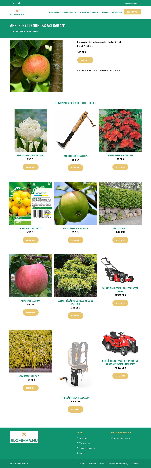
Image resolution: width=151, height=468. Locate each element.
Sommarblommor (89, 12)
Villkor (102, 463)
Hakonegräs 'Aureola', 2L (31, 376)
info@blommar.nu (132, 3)
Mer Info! (85, 60)
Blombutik (132, 12)
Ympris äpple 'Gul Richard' (75, 228)
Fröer (97, 42)
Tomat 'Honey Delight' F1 (30, 228)
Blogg (105, 12)
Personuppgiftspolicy (118, 463)
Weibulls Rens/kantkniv (75, 155)
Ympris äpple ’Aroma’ (30, 300)
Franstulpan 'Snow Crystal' (30, 155)
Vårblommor (69, 12)
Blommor (54, 12)
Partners (117, 12)
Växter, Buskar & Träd (111, 42)
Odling (91, 42)
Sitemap (135, 463)
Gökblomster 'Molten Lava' (120, 155)
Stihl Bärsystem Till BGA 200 (75, 397)
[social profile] (19, 3)
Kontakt (92, 463)
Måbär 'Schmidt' (120, 228)
